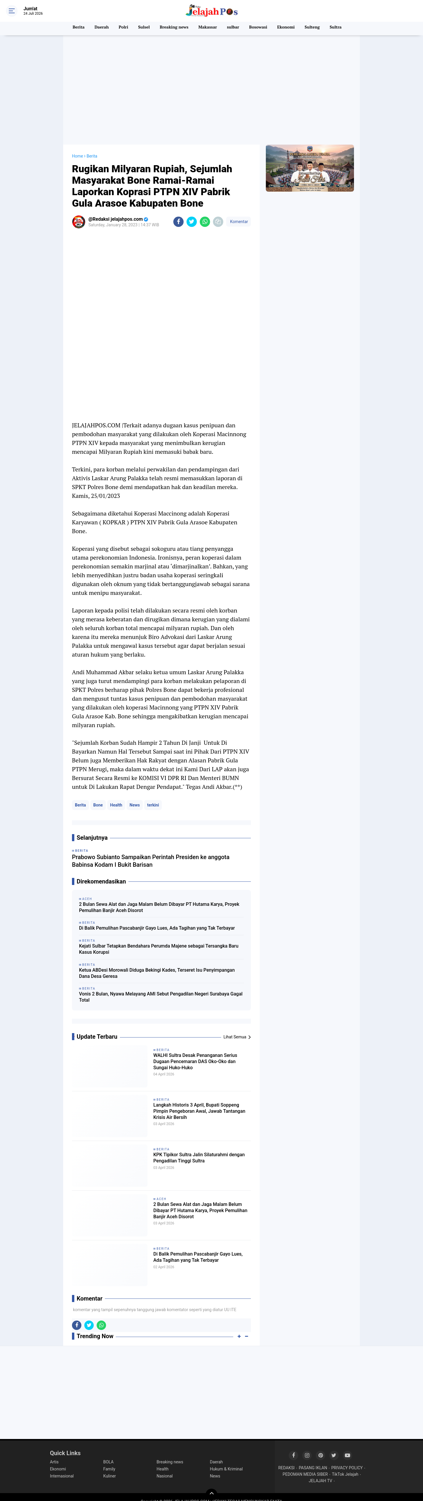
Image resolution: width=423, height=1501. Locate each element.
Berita (74, 28)
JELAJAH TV (320, 1471)
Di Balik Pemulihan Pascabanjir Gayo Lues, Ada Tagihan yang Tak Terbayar (157, 919)
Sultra (340, 28)
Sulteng (316, 28)
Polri (120, 28)
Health (116, 795)
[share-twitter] (192, 212)
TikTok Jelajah (345, 1465)
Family (109, 1460)
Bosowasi (259, 28)
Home (77, 146)
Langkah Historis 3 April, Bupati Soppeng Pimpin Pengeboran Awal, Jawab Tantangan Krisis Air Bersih (199, 1104)
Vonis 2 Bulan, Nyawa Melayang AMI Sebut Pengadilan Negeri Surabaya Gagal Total (161, 988)
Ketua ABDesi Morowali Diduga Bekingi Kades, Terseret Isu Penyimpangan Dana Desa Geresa (157, 964)
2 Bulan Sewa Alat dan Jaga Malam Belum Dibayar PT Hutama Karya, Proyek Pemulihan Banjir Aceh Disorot (159, 898)
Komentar (238, 212)
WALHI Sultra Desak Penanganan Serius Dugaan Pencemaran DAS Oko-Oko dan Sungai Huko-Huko (196, 1055)
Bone (98, 795)
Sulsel (141, 28)
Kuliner (109, 1467)
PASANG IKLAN (313, 1458)
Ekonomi (288, 28)
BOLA (108, 1452)
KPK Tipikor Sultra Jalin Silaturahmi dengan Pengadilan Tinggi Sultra (200, 1150)
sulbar (233, 28)
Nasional (165, 1467)
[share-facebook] (178, 212)
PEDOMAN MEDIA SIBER (305, 1465)
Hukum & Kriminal (226, 1460)
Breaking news (172, 28)
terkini (153, 795)
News (135, 795)
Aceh (162, 1190)
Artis (54, 1452)
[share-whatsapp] (205, 212)
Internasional (62, 1467)
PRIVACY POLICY (347, 1458)
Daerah (97, 28)
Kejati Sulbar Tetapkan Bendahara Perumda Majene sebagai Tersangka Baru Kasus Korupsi (159, 940)
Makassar (207, 28)
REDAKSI (286, 1458)
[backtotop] (211, 1485)
